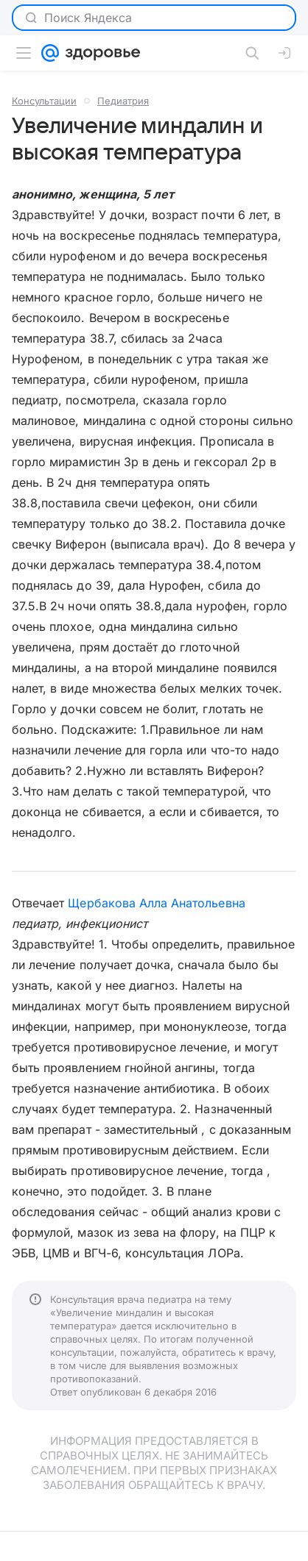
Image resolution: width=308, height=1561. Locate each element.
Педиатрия (123, 101)
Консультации (44, 101)
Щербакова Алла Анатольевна (156, 903)
